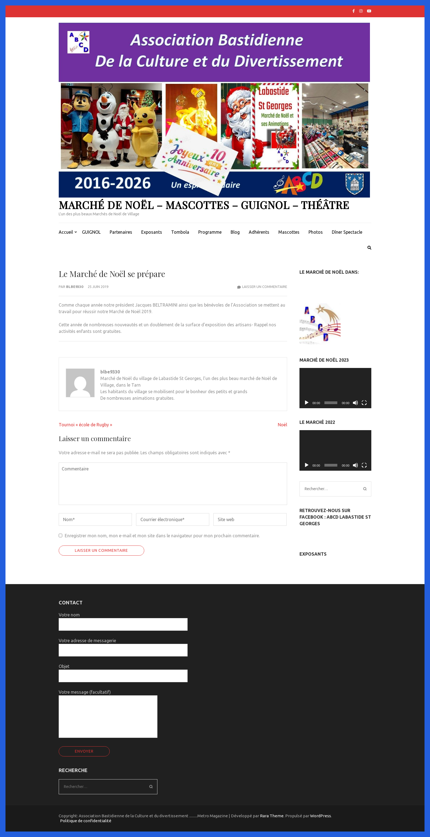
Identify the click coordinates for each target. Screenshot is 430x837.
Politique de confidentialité (85, 820)
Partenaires (121, 232)
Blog (235, 232)
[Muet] (355, 402)
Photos (316, 232)
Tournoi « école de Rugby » (85, 424)
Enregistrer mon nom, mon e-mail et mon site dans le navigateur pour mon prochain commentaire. (162, 535)
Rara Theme (272, 815)
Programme (210, 232)
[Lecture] (306, 402)
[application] (335, 388)
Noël (282, 424)
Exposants (151, 232)
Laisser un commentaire (264, 286)
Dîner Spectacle (347, 232)
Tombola (180, 232)
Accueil (66, 232)
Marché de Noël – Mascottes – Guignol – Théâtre (204, 205)
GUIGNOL (91, 232)
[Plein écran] (364, 402)
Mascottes (288, 232)
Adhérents (259, 232)
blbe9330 (74, 286)
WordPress (320, 815)
